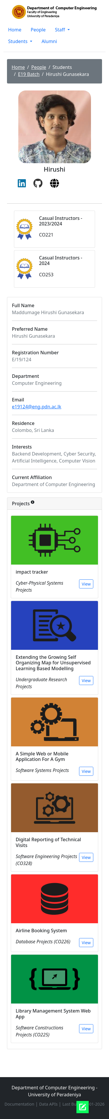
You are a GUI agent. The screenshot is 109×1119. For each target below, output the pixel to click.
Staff (60, 29)
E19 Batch (29, 74)
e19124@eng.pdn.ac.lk (36, 406)
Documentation (20, 1104)
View (86, 584)
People (38, 29)
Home (15, 29)
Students (18, 41)
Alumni (49, 41)
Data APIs (49, 1104)
